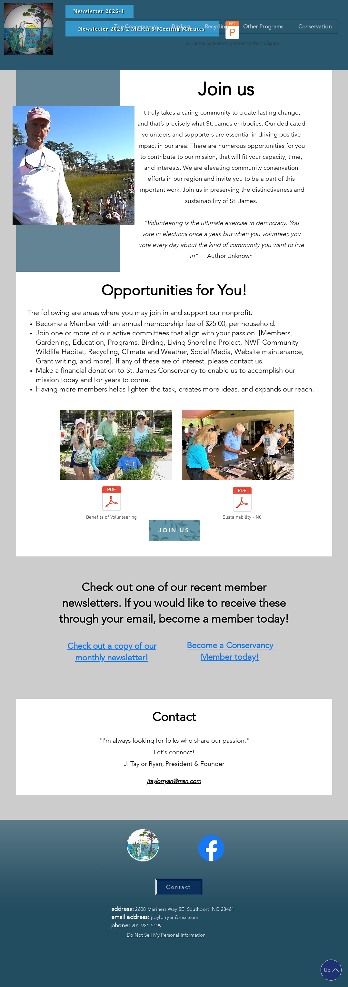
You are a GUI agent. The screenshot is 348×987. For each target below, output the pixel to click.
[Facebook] (211, 848)
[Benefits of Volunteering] (112, 503)
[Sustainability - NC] (242, 504)
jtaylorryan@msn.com (174, 781)
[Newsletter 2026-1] (99, 11)
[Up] (331, 970)
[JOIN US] (174, 530)
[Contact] (178, 887)
